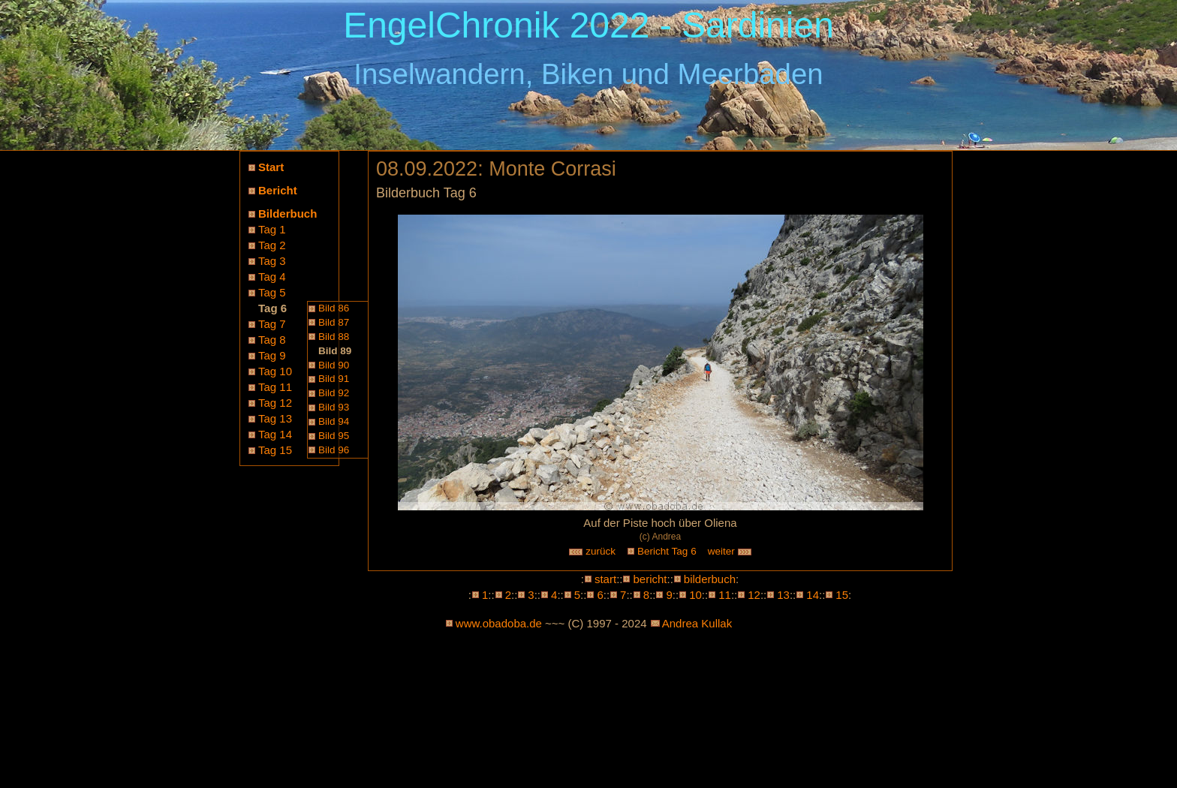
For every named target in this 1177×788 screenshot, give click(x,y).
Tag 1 (272, 229)
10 (695, 594)
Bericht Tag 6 (667, 551)
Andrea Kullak (697, 623)
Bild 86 (333, 308)
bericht (650, 579)
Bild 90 (333, 365)
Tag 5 (272, 292)
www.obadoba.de (499, 623)
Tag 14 (275, 434)
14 (812, 594)
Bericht (277, 190)
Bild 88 (333, 336)
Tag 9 (272, 355)
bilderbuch (710, 579)
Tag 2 (272, 245)
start (605, 579)
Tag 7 (272, 323)
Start (271, 167)
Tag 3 (272, 260)
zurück (592, 551)
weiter (730, 551)
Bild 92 (333, 393)
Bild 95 (333, 435)
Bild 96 (333, 450)
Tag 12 (275, 402)
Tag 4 (272, 276)
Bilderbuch (287, 213)
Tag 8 (272, 339)
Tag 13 (275, 418)
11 (724, 594)
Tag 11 (275, 386)
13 (783, 594)
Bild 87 (333, 322)
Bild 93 (333, 407)
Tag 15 (275, 450)
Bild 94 (333, 421)
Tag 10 (275, 371)
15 (841, 594)
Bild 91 (333, 378)
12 (754, 594)
